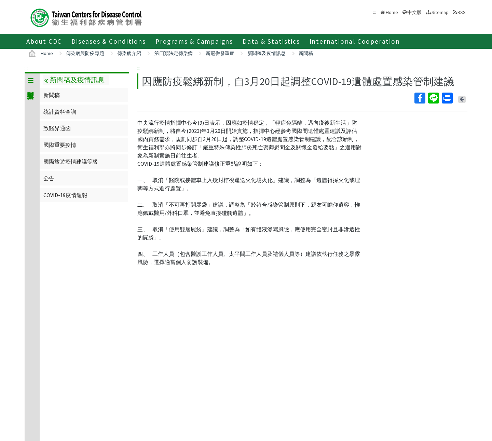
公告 (48, 178)
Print (447, 98)
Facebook (419, 98)
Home (392, 12)
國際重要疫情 (59, 144)
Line (433, 98)
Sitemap (440, 12)
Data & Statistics (271, 41)
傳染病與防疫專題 (85, 53)
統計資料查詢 (59, 111)
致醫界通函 (57, 128)
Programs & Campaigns (194, 41)
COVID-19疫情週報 (65, 195)
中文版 (414, 12)
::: (26, 67)
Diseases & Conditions (108, 41)
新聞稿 (306, 53)
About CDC (44, 41)
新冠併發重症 (220, 53)
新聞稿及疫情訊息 (266, 53)
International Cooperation (355, 41)
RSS (461, 12)
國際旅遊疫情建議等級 (70, 161)
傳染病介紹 (129, 53)
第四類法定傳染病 (173, 53)
